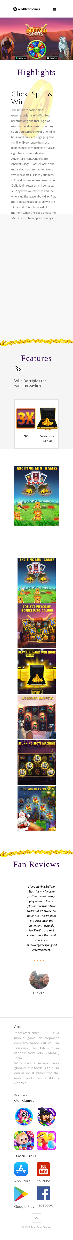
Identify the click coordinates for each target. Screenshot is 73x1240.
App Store (22, 1181)
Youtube (43, 1181)
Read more (20, 1095)
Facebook (45, 1205)
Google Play (24, 1206)
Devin (39, 993)
